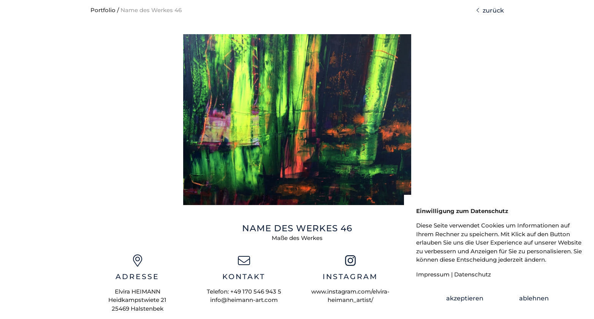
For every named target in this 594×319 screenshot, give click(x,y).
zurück (490, 10)
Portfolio (103, 10)
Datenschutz (472, 274)
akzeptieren (464, 298)
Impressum (433, 274)
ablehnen (534, 298)
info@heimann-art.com (244, 299)
